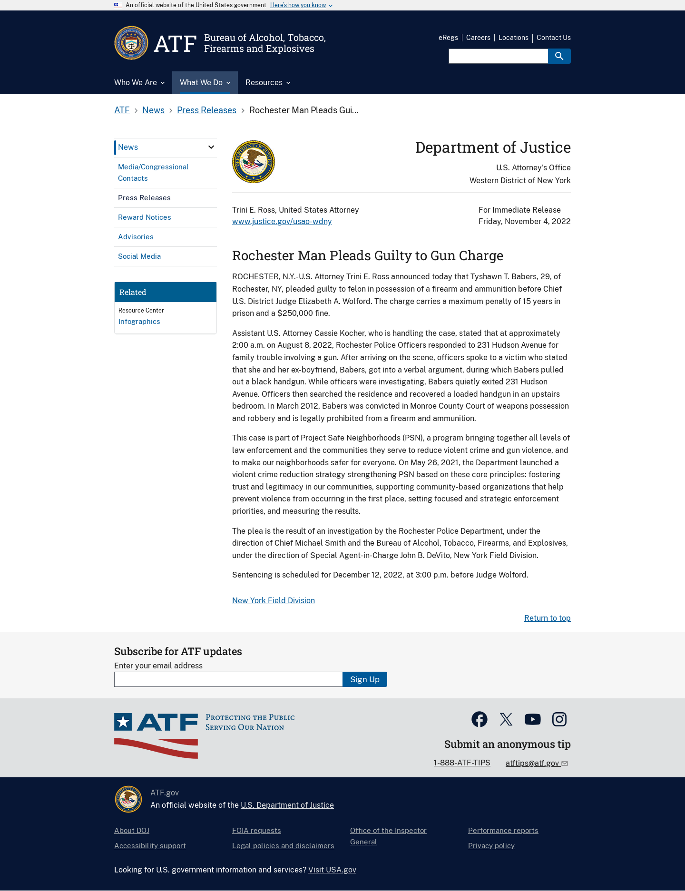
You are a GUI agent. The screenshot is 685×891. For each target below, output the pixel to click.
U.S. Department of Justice (287, 805)
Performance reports (503, 830)
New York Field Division (273, 600)
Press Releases (206, 110)
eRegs (448, 37)
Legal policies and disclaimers (283, 846)
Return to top (547, 618)
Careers (478, 37)
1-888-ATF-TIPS (462, 762)
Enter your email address (158, 665)
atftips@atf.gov (533, 763)
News (153, 110)
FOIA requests (256, 830)
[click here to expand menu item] (211, 147)
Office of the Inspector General (388, 836)
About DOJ (131, 830)
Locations (513, 37)
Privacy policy (491, 846)
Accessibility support (150, 846)
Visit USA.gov (332, 869)
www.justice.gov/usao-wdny (282, 221)
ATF (122, 110)
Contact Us (554, 37)
